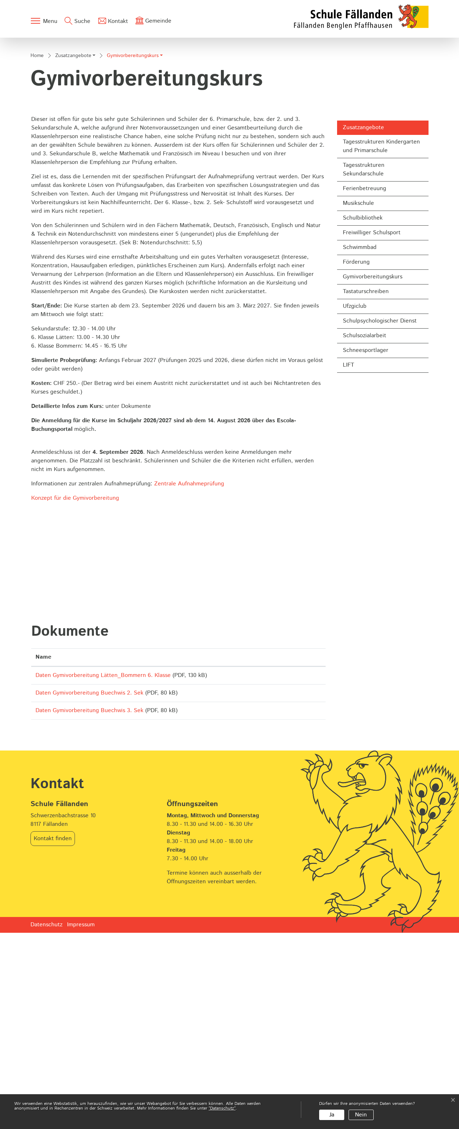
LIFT (348, 554)
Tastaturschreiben (366, 480)
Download (298, 865)
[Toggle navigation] (43, 21)
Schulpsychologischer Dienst (380, 509)
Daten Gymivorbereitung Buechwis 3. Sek (89, 904)
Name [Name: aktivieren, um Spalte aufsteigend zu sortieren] (43, 846)
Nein (361, 1115)
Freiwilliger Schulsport (372, 421)
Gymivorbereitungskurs (372, 467)
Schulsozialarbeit (364, 524)
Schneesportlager (365, 539)
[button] (75, 245)
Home (37, 244)
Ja (331, 1115)
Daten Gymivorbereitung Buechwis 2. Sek (89, 884)
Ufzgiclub (354, 495)
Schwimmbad (360, 436)
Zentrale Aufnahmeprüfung (192, 672)
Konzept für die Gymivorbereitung (75, 687)
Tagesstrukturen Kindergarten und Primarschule (381, 334)
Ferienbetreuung (364, 377)
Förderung (356, 451)
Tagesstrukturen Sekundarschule (363, 358)
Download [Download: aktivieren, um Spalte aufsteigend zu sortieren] (288, 846)
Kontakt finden (53, 1035)
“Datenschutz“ (222, 1108)
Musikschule (358, 392)
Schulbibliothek (363, 407)
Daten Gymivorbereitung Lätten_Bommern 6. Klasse (103, 864)
